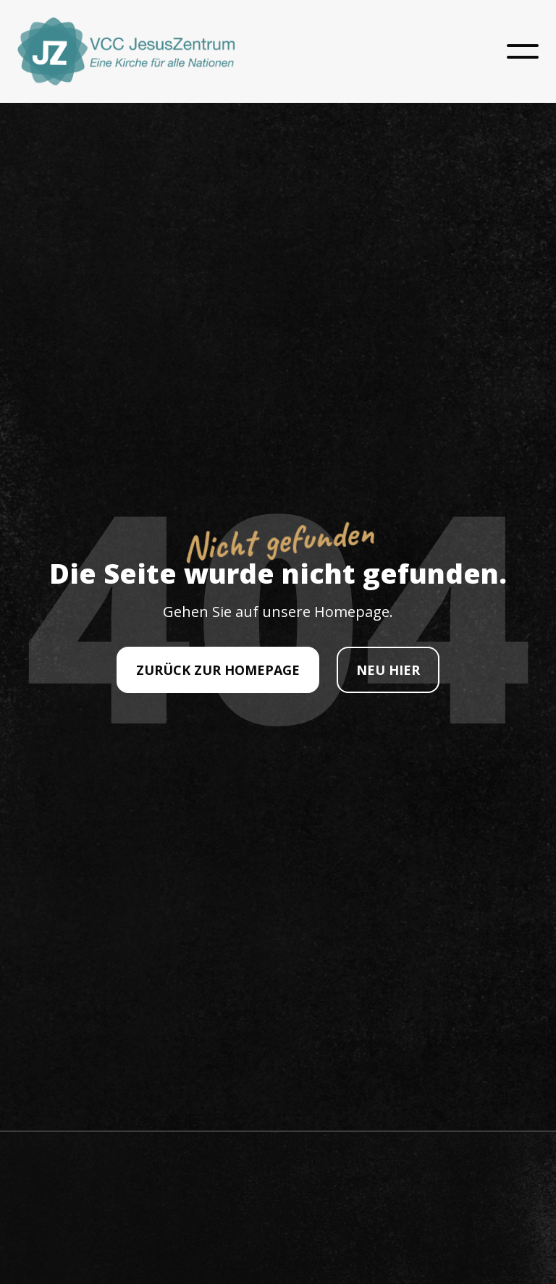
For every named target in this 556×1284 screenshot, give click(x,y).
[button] (523, 51)
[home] (126, 51)
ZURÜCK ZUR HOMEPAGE (218, 670)
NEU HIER (388, 670)
